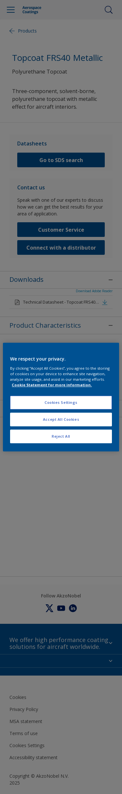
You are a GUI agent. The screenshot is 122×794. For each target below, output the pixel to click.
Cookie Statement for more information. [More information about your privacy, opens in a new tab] (52, 384)
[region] (61, 397)
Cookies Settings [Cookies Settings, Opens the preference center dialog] (61, 402)
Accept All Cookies (61, 419)
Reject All (61, 436)
